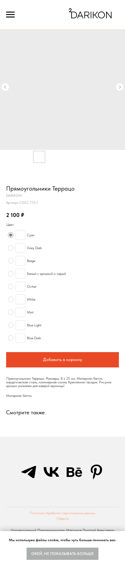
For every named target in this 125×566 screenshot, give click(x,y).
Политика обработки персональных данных (62, 513)
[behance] (74, 472)
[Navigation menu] (10, 15)
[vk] (51, 472)
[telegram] (29, 472)
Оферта (63, 518)
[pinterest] (96, 472)
